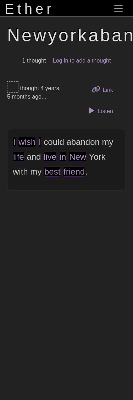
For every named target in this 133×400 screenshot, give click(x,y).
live (50, 156)
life (18, 156)
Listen (99, 110)
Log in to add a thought (82, 61)
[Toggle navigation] (118, 8)
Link (105, 89)
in (63, 156)
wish (26, 142)
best (52, 171)
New (77, 156)
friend (74, 171)
